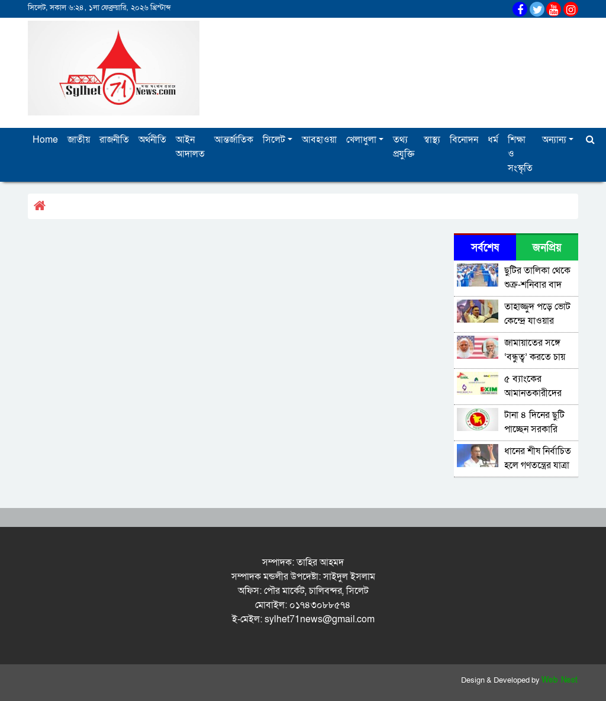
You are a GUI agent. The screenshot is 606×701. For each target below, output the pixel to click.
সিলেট (274, 139)
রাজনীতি (114, 139)
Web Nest (559, 680)
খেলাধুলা (361, 139)
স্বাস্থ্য (432, 139)
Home (45, 139)
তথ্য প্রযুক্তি (403, 146)
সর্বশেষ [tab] (485, 248)
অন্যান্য (554, 139)
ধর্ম (493, 139)
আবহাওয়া (319, 139)
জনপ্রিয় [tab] (547, 248)
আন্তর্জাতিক (233, 139)
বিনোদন (464, 139)
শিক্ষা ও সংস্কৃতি (520, 154)
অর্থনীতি (152, 139)
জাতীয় (78, 139)
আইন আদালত (190, 146)
